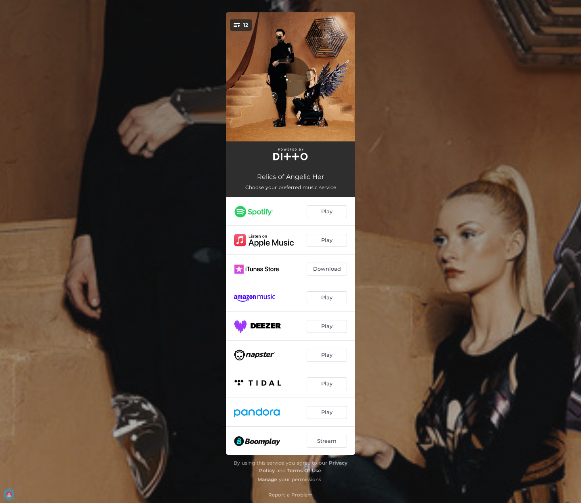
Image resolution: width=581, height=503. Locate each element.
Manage (267, 479)
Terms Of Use (304, 470)
